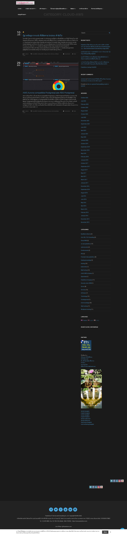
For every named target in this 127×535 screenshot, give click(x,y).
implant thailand (85, 416)
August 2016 (84, 192)
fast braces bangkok (86, 422)
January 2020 (84, 140)
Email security (84, 250)
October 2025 (84, 97)
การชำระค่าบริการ (83, 8)
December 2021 (85, 120)
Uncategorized (85, 299)
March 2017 (84, 179)
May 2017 (83, 173)
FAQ (82, 253)
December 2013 (85, 219)
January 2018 (84, 160)
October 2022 (84, 114)
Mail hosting (44, 53)
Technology (84, 296)
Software (57, 53)
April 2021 (83, 130)
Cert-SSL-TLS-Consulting (87, 237)
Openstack (84, 276)
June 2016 (84, 199)
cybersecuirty (84, 247)
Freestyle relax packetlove (88, 257)
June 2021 (84, 127)
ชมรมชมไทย (84, 364)
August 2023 (84, 110)
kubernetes (84, 266)
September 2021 (85, 124)
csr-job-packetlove (86, 243)
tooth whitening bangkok (87, 424)
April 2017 (83, 176)
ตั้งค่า (38, 533)
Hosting (39, 53)
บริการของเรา (42, 8)
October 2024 (84, 107)
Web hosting (84, 306)
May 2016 (83, 202)
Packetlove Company (42, 111)
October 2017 (84, 163)
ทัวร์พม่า (83, 362)
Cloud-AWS (34, 53)
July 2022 (83, 117)
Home (19, 8)
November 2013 (85, 222)
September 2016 (85, 189)
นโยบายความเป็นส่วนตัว (80, 531)
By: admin (26, 53)
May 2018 (83, 153)
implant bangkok (85, 413)
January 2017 (84, 183)
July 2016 (83, 196)
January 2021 (84, 133)
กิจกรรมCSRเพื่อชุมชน (96, 8)
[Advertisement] (86, 455)
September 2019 (85, 147)
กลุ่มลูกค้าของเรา (22, 14)
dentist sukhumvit (85, 418)
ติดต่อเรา (73, 8)
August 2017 (84, 169)
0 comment (67, 53)
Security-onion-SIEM (86, 283)
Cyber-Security (30, 8)
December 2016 (85, 186)
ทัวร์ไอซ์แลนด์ (84, 359)
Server (48, 53)
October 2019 (84, 143)
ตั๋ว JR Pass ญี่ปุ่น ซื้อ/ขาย (87, 361)
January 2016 (84, 215)
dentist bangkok (85, 411)
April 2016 (83, 206)
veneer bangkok (85, 415)
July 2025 (83, 101)
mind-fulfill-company (86, 273)
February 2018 (85, 156)
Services (52, 53)
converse (83, 79)
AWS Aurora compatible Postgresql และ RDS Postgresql (48, 93)
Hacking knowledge (86, 260)
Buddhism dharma (86, 234)
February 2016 (85, 212)
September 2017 (85, 166)
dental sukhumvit (85, 420)
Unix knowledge (55, 111)
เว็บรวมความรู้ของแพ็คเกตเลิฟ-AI (58, 8)
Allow (105, 532)
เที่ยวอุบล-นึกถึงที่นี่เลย (86, 357)
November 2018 (85, 150)
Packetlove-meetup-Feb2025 (88, 67)
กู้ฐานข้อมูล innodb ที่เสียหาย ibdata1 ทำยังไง (42, 35)
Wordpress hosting (86, 309)
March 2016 (84, 209)
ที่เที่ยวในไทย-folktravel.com (88, 366)
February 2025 (85, 104)
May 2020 (83, 137)
